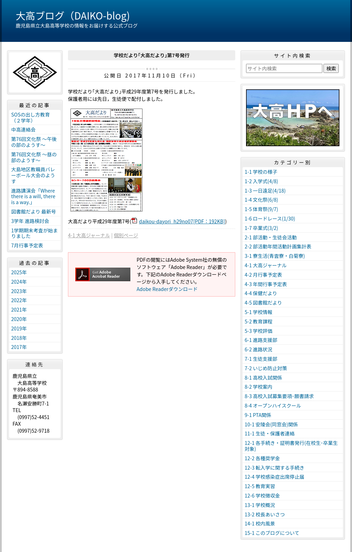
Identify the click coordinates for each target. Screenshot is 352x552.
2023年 (19, 291)
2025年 (19, 272)
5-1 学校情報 (259, 311)
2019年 (19, 328)
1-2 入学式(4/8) (261, 181)
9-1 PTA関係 (258, 414)
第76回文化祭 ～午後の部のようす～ (34, 141)
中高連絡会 (23, 129)
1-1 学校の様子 (261, 171)
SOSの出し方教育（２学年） (30, 117)
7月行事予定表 (27, 245)
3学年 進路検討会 (30, 220)
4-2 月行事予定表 (263, 274)
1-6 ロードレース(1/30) (270, 218)
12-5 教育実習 (260, 486)
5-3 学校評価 (259, 330)
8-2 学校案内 (259, 386)
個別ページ (126, 235)
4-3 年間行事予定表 (266, 284)
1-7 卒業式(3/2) (261, 227)
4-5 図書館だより (263, 302)
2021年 (19, 309)
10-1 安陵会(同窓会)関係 (271, 424)
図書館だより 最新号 (33, 211)
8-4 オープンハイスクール (273, 405)
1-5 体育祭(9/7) (261, 209)
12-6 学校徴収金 (262, 495)
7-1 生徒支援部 (261, 358)
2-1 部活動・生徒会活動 (271, 237)
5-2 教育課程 (259, 321)
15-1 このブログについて (272, 532)
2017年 (19, 346)
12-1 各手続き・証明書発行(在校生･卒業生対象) (291, 445)
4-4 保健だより (261, 293)
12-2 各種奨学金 (262, 458)
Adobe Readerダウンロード (167, 288)
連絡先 (34, 364)
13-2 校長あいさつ (265, 514)
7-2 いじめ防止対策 (266, 368)
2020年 (19, 318)
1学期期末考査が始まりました (34, 233)
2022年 (19, 300)
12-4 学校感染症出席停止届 (274, 476)
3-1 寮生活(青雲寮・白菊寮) (275, 255)
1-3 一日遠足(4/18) (265, 190)
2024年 (19, 281)
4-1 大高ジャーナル (89, 235)
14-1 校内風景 (260, 523)
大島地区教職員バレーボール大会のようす (33, 175)
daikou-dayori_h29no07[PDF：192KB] (182, 221)
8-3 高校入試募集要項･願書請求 (279, 396)
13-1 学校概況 (260, 504)
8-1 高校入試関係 (263, 377)
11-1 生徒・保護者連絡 (269, 433)
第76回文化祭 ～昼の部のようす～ (34, 157)
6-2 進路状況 (259, 349)
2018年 (19, 337)
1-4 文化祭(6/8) (261, 199)
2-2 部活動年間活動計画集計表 (278, 246)
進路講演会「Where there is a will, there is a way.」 (33, 196)
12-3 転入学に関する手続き (274, 467)
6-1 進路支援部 (261, 339)
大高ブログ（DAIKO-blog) (73, 15)
